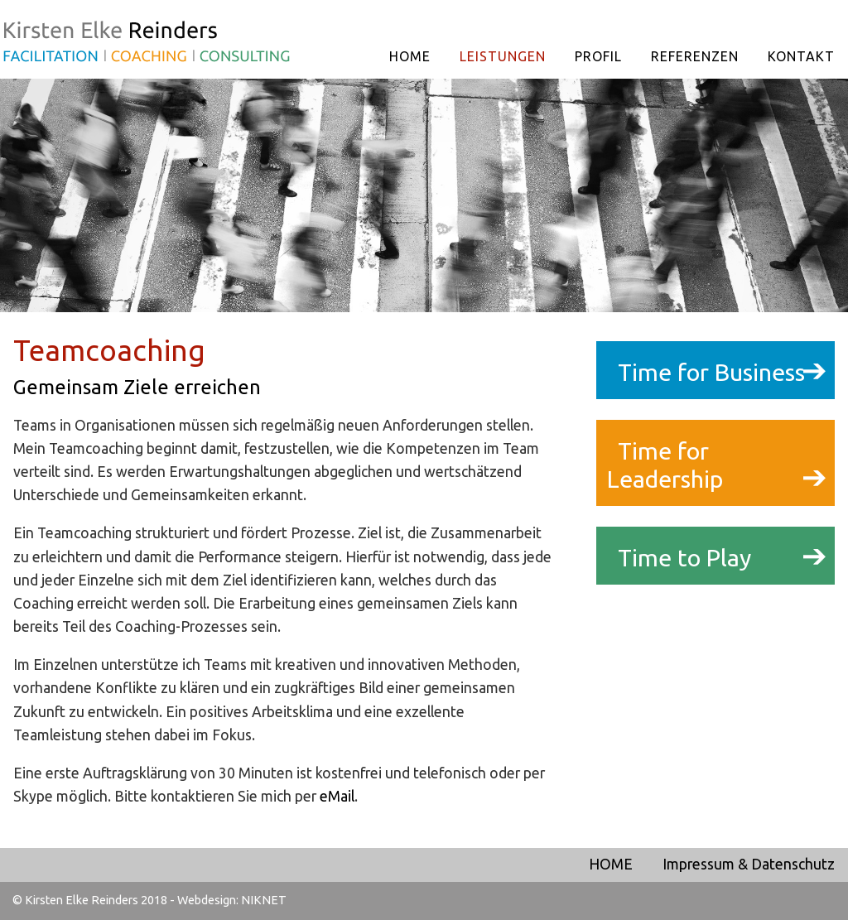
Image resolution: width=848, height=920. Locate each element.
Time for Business (711, 372)
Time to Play (684, 557)
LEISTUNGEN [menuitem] (503, 56)
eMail (337, 796)
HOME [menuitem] (410, 56)
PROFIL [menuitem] (598, 56)
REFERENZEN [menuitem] (695, 56)
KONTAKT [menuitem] (801, 56)
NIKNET (264, 900)
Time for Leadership (665, 465)
